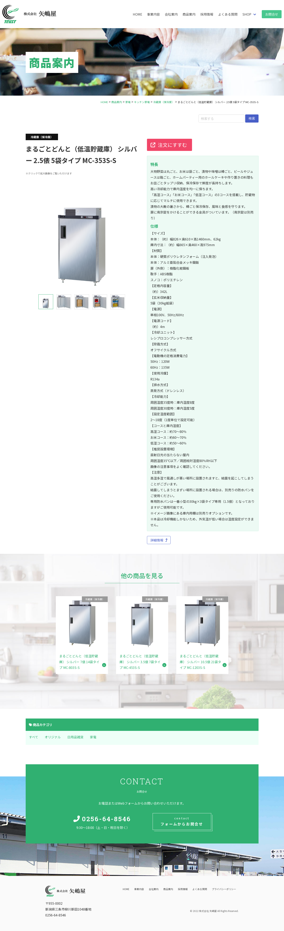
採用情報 (206, 14)
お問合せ (271, 14)
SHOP (246, 14)
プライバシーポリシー (224, 889)
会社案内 (171, 14)
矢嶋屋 (40, 14)
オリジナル (53, 737)
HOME (137, 14)
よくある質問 (228, 14)
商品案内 (189, 14)
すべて (33, 737)
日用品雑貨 (75, 737)
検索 (252, 118)
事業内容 (153, 14)
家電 (93, 737)
